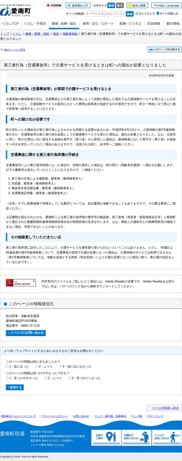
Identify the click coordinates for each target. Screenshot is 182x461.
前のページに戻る (14, 49)
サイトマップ (155, 416)
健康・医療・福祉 (64, 23)
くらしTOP (11, 23)
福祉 (56, 33)
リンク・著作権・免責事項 (110, 416)
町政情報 (153, 23)
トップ (4, 33)
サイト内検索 (75, 13)
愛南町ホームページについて (19, 416)
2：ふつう (46, 366)
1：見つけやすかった (23, 378)
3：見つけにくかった (86, 378)
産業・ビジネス (130, 23)
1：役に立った (19, 366)
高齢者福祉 (70, 33)
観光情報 (172, 23)
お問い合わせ (81, 416)
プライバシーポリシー (54, 416)
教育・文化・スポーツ (97, 23)
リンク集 (137, 416)
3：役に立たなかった (77, 366)
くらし (17, 33)
